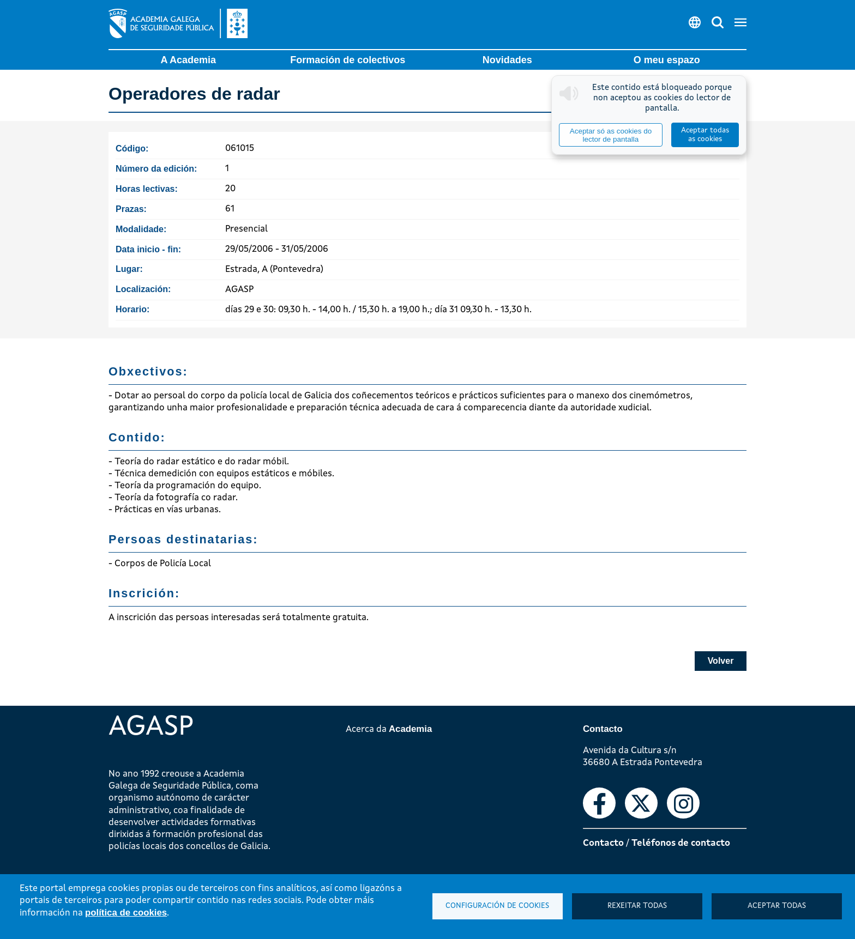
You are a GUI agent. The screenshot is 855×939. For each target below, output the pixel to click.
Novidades (507, 59)
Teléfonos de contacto (680, 843)
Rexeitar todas (637, 906)
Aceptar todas (777, 906)
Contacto (603, 843)
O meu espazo (667, 59)
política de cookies (126, 912)
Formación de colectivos (347, 59)
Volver (721, 660)
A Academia (188, 59)
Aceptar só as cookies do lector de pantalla (611, 135)
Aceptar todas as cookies (705, 135)
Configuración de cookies (497, 906)
